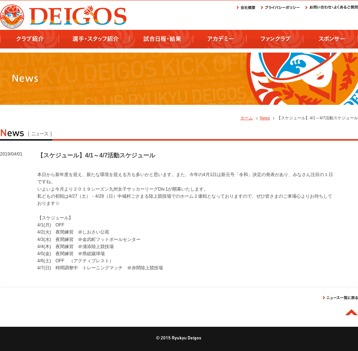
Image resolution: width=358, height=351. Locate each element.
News (265, 118)
